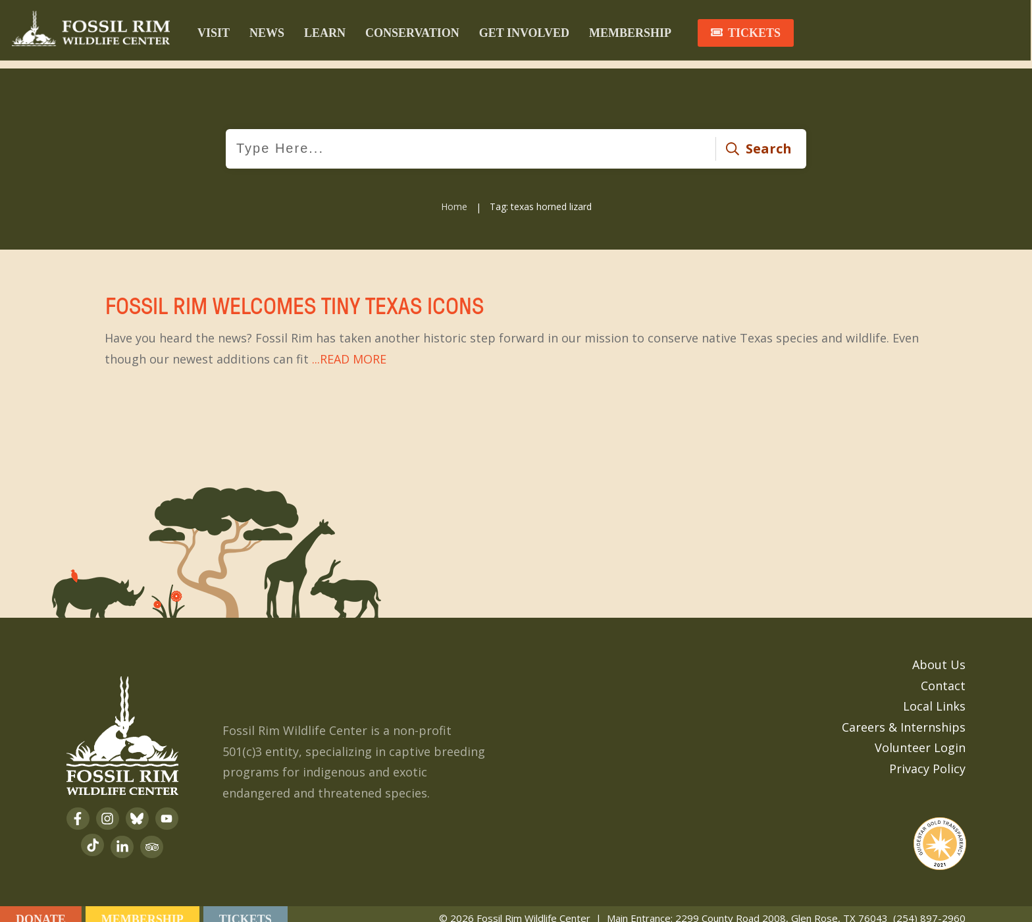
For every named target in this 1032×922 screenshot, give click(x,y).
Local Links (934, 696)
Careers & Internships (904, 716)
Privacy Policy (927, 758)
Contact (943, 675)
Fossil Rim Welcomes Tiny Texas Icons (516, 322)
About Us (939, 655)
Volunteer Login (920, 738)
